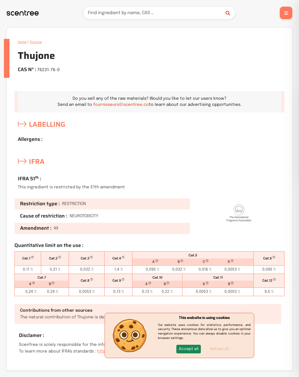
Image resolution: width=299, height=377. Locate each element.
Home (22, 42)
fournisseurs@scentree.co (121, 105)
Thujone (35, 42)
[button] (188, 349)
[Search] (159, 13)
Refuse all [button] (219, 349)
